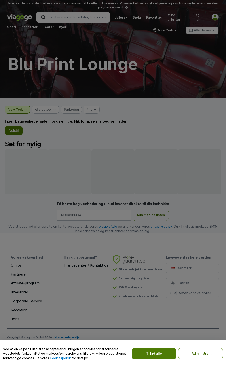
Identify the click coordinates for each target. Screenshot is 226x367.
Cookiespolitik (60, 358)
